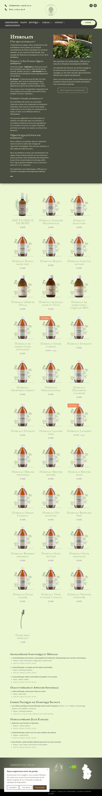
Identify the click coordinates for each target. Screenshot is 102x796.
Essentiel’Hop (11, 23)
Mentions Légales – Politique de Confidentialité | (60, 791)
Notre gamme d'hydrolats (72, 90)
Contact (59, 23)
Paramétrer (13, 787)
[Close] (47, 769)
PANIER (88, 23)
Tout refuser (26, 787)
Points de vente (12, 26)
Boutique (33, 23)
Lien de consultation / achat (24, 663)
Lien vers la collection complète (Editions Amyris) (33, 714)
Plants (23, 23)
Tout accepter (40, 787)
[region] (26, 780)
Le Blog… (46, 23)
